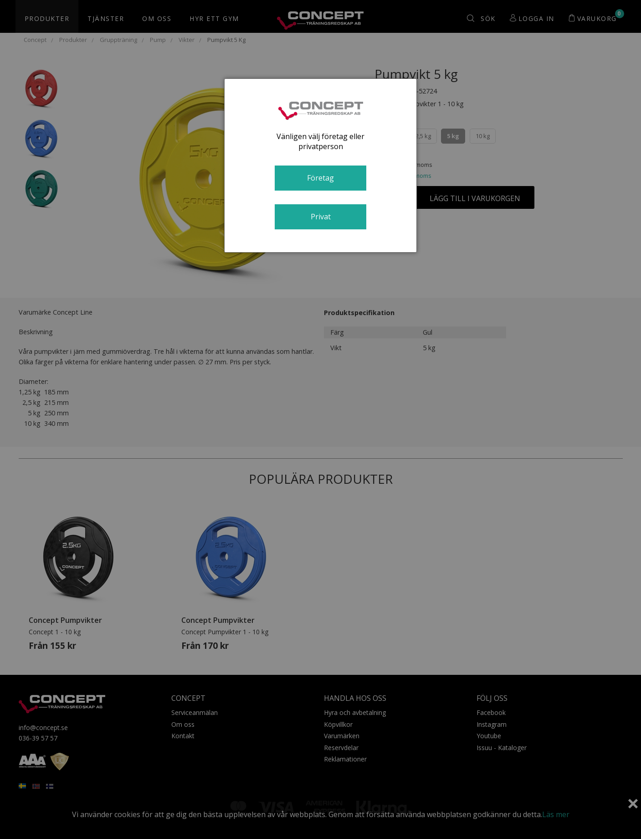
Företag (320, 178)
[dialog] (320, 165)
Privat (321, 217)
